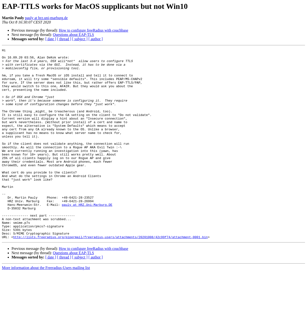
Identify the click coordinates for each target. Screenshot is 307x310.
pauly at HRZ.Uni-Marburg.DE (87, 236)
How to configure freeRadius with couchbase (93, 30)
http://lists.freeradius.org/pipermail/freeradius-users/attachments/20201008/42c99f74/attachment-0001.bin (110, 275)
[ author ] (96, 39)
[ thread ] (64, 39)
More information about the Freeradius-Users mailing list (46, 306)
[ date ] (50, 39)
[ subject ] (80, 39)
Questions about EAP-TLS (73, 35)
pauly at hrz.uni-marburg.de (46, 18)
